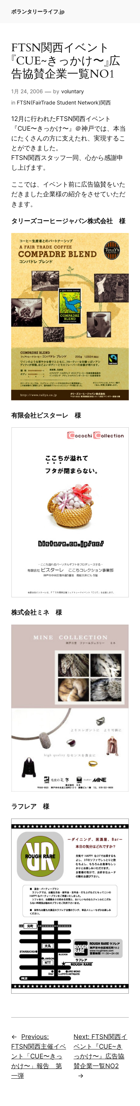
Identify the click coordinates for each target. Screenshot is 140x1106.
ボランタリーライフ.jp (38, 11)
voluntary (72, 91)
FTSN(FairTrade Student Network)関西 (64, 102)
